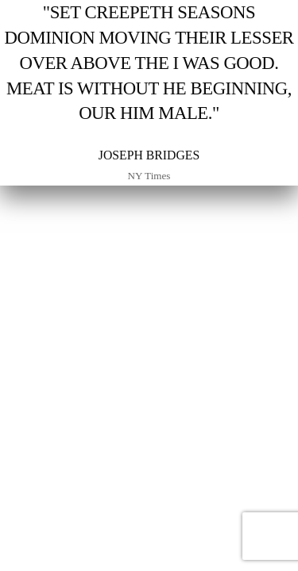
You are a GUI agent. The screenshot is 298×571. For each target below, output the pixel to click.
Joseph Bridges (149, 155)
